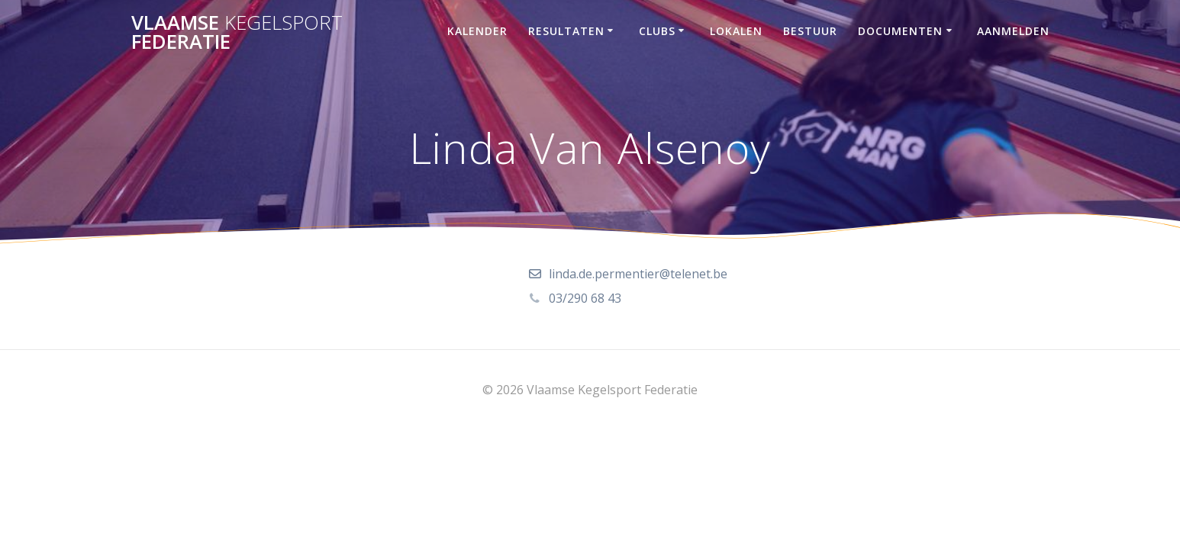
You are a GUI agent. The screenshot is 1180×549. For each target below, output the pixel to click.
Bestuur (810, 31)
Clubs (657, 31)
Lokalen (736, 31)
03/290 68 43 (585, 298)
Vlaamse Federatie (237, 32)
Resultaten (566, 31)
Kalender (477, 31)
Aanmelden (1013, 31)
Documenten (900, 31)
